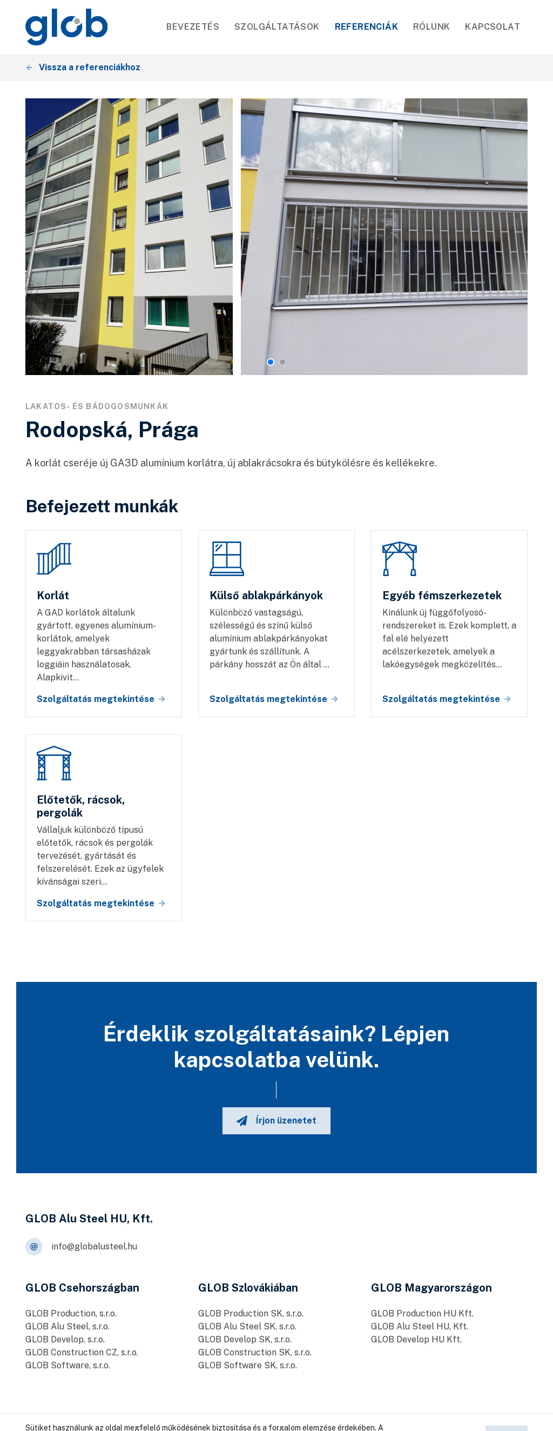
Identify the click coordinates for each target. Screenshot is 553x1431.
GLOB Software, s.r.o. (67, 1365)
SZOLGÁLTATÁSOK (277, 27)
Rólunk (431, 27)
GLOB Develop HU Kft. (416, 1339)
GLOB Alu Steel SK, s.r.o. (247, 1326)
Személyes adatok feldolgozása (294, 1416)
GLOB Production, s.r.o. (71, 1313)
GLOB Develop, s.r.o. (65, 1339)
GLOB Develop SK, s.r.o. (245, 1339)
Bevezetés (192, 27)
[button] (270, 362)
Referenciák (366, 27)
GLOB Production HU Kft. (422, 1313)
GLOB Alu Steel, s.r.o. (67, 1326)
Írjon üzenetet (276, 1120)
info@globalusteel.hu (81, 1246)
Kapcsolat (492, 27)
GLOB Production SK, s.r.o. (251, 1313)
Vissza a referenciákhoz (83, 67)
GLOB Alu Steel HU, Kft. (419, 1326)
